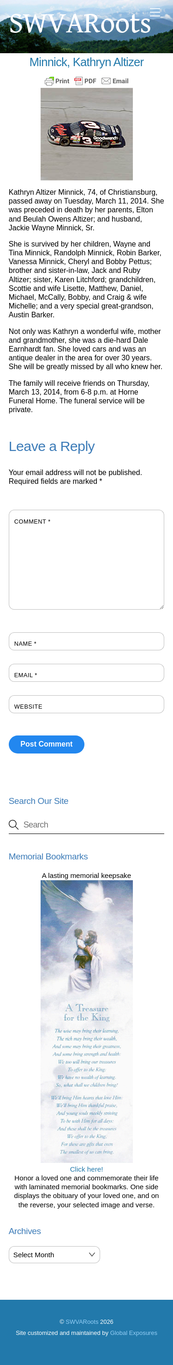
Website (28, 706)
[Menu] (155, 13)
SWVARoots (82, 1321)
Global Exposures (133, 1332)
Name (25, 643)
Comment (32, 521)
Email (25, 675)
